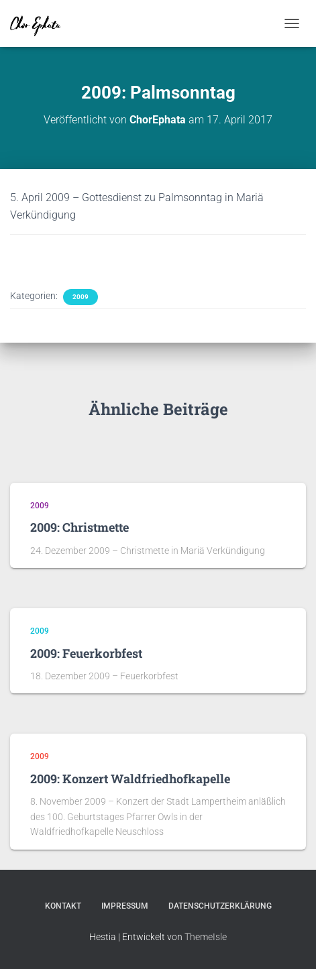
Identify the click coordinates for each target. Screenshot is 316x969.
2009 (80, 296)
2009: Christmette (79, 527)
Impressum (124, 906)
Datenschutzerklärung (220, 906)
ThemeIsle (206, 936)
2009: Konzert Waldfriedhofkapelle (130, 779)
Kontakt (63, 906)
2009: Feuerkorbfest (86, 653)
